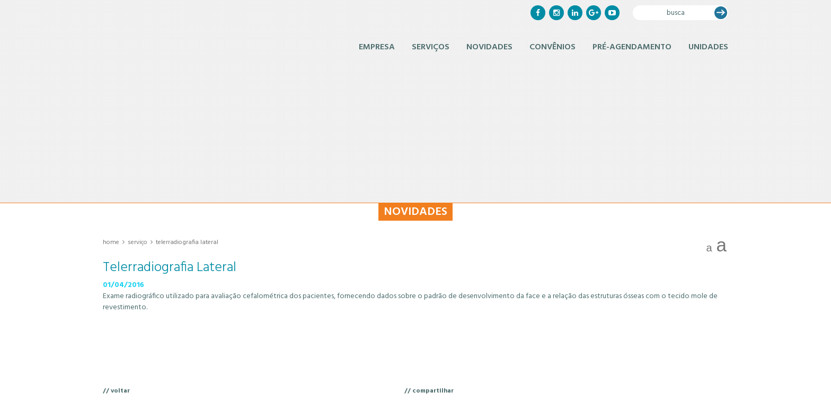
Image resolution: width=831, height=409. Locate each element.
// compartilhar (429, 391)
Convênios (552, 47)
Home (111, 242)
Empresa (377, 47)
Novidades (489, 47)
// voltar (116, 391)
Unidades (708, 47)
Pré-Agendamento (632, 47)
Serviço (137, 242)
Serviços (430, 47)
